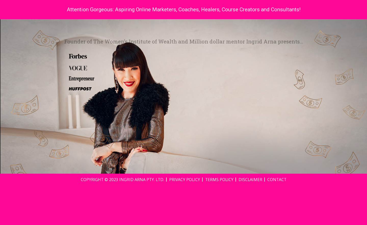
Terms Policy (219, 219)
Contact (276, 219)
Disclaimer (250, 219)
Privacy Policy (184, 219)
